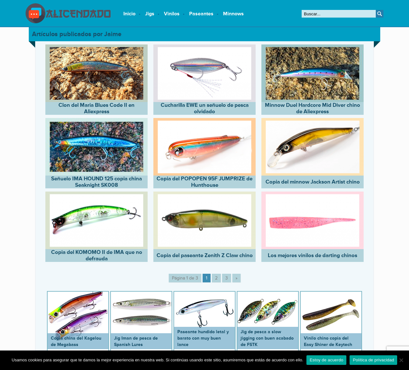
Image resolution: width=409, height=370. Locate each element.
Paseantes (201, 14)
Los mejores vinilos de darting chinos (312, 255)
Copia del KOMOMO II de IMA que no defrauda (96, 255)
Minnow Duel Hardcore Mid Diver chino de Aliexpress (312, 108)
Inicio (129, 14)
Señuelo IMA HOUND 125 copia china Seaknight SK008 (96, 182)
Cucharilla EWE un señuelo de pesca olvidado (205, 108)
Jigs (149, 14)
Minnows (233, 14)
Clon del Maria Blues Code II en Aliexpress (96, 108)
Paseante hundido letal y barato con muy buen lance (203, 338)
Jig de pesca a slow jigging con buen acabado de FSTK (267, 338)
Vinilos (172, 14)
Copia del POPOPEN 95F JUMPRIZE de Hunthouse (204, 182)
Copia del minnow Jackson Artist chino (313, 182)
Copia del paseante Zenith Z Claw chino (205, 255)
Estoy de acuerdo (326, 360)
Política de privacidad (373, 360)
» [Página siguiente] (236, 278)
